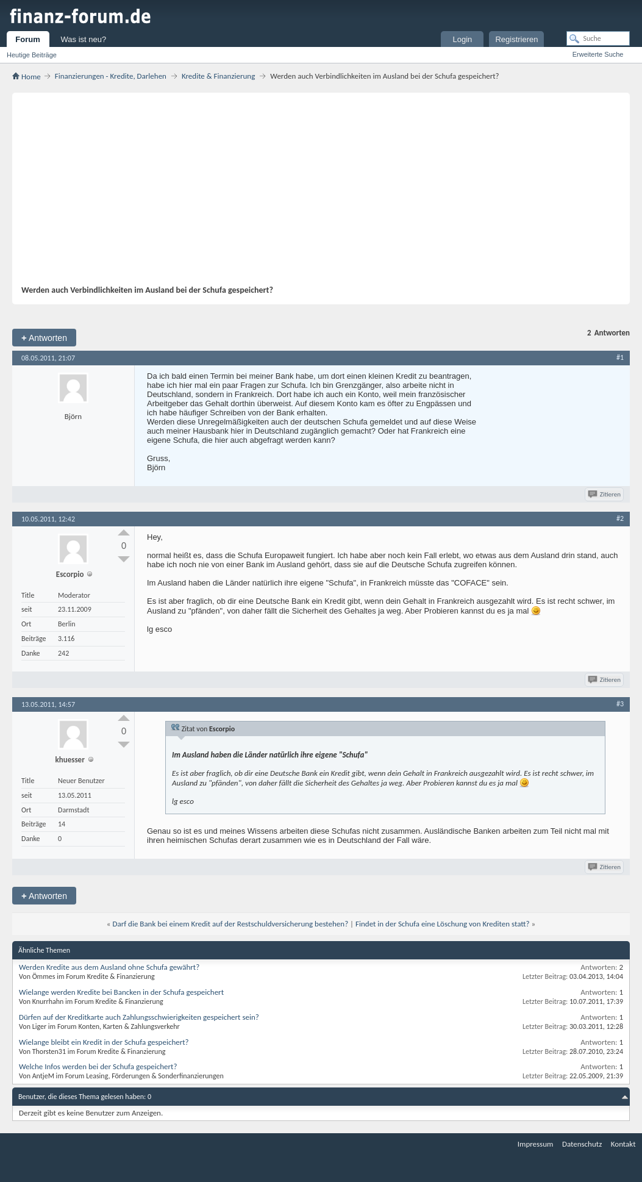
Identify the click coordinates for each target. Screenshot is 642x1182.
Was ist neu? (84, 39)
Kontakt (623, 1143)
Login (462, 39)
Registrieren (516, 39)
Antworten (44, 337)
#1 (620, 357)
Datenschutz (582, 1143)
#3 (620, 704)
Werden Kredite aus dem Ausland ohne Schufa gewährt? (109, 967)
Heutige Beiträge (32, 55)
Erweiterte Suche (598, 54)
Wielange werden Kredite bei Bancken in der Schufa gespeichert (121, 992)
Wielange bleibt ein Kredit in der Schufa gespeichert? (104, 1042)
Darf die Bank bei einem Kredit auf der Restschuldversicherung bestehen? (230, 923)
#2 (620, 518)
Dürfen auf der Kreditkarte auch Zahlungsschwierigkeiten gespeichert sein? (139, 1017)
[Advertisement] (314, 193)
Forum (27, 39)
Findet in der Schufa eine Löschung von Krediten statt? (442, 923)
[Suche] (598, 38)
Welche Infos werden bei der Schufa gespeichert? (98, 1066)
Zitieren (605, 494)
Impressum (536, 1143)
